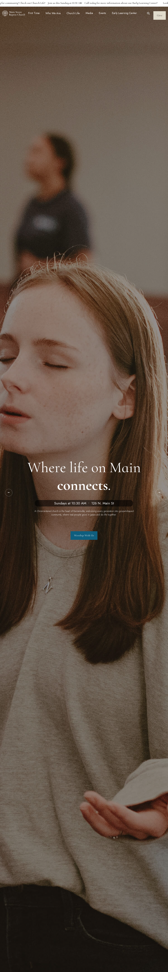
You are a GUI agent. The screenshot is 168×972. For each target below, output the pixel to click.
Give (159, 15)
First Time (34, 13)
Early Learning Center (124, 13)
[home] (13, 13)
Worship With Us (84, 535)
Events (102, 13)
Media (89, 13)
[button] (53, 13)
